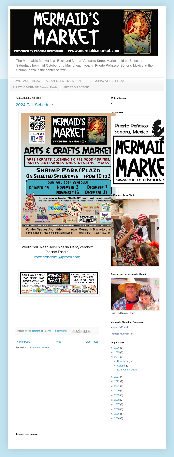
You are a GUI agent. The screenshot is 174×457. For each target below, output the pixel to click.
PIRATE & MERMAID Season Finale (35, 87)
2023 (117, 376)
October (121, 365)
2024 (117, 357)
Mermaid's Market (119, 327)
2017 (117, 404)
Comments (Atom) (39, 347)
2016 (117, 409)
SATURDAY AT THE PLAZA (107, 80)
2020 (117, 390)
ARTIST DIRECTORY (76, 87)
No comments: (60, 331)
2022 (117, 381)
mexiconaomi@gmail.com (57, 256)
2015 (117, 413)
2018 (117, 400)
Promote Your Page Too (122, 334)
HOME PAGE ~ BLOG (26, 80)
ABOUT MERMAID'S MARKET (65, 80)
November (123, 361)
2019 (117, 395)
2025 (117, 352)
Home (58, 341)
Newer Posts (23, 341)
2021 (117, 386)
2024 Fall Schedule (34, 104)
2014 (117, 418)
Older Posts (91, 341)
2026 (117, 347)
